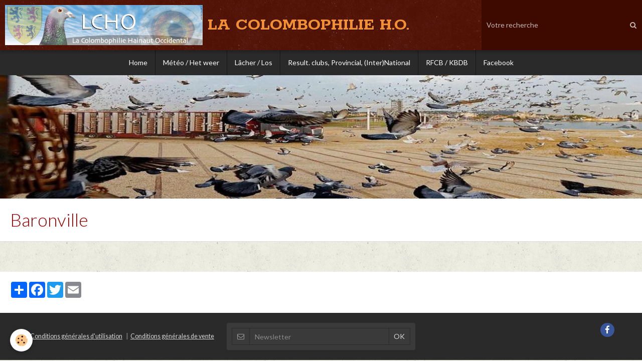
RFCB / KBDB (447, 62)
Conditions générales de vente (172, 336)
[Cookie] (21, 340)
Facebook (499, 62)
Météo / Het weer (191, 62)
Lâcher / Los (253, 62)
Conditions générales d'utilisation (76, 336)
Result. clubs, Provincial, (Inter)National (349, 62)
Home (138, 62)
